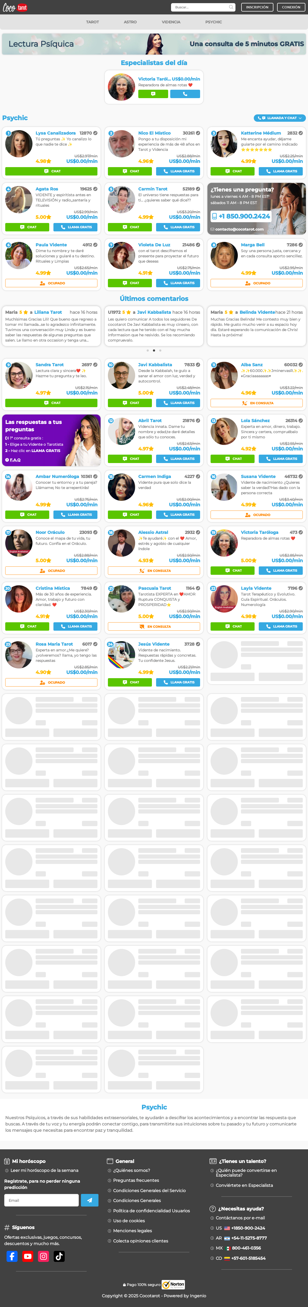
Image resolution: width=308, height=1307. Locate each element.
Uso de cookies (129, 1221)
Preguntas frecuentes (136, 1180)
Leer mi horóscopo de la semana (44, 1170)
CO (241, 1258)
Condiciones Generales (137, 1200)
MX (238, 1248)
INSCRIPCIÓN (257, 7)
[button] (280, 118)
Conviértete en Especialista (244, 1185)
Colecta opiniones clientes (140, 1241)
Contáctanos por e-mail (240, 1218)
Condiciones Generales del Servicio (149, 1190)
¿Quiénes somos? (131, 1170)
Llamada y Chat (280, 118)
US (240, 1228)
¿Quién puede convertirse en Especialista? (246, 1173)
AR (241, 1238)
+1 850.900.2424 (241, 216)
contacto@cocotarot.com (237, 229)
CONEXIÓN (291, 7)
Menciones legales (132, 1231)
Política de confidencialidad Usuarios (151, 1211)
